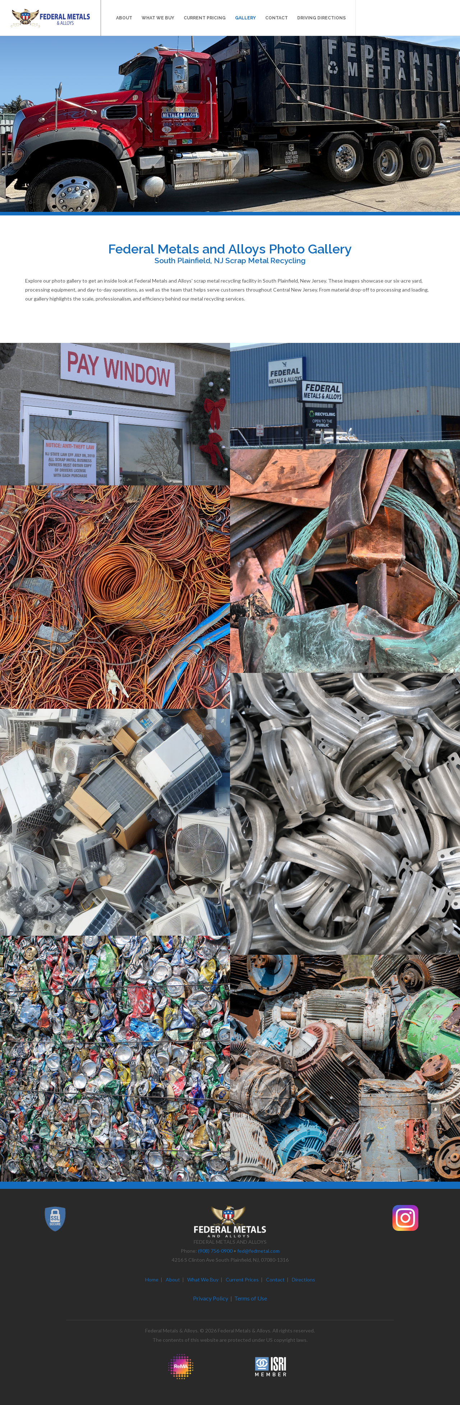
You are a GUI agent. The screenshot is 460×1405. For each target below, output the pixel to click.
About (173, 1279)
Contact (275, 1279)
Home (151, 1279)
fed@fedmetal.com (258, 1251)
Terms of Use (250, 1298)
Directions (303, 1279)
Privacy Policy (210, 1298)
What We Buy (202, 1279)
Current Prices (242, 1279)
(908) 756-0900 (215, 1251)
